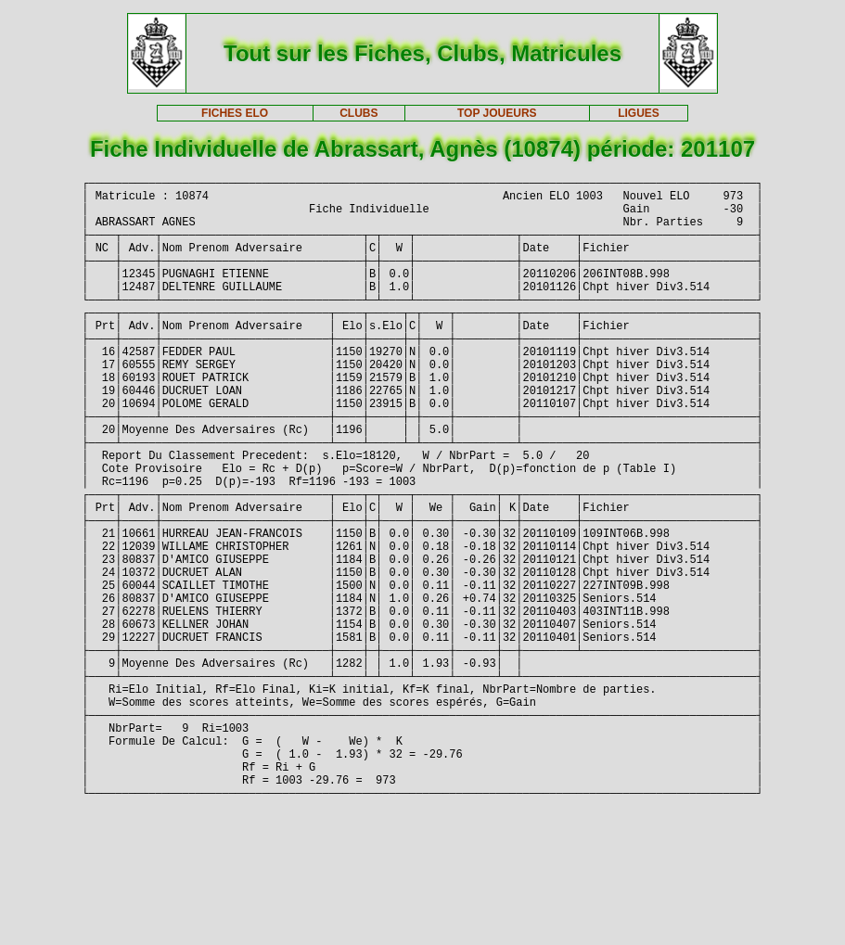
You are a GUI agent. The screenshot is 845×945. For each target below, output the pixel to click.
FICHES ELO (234, 113)
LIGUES (638, 113)
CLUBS (358, 113)
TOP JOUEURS (497, 113)
